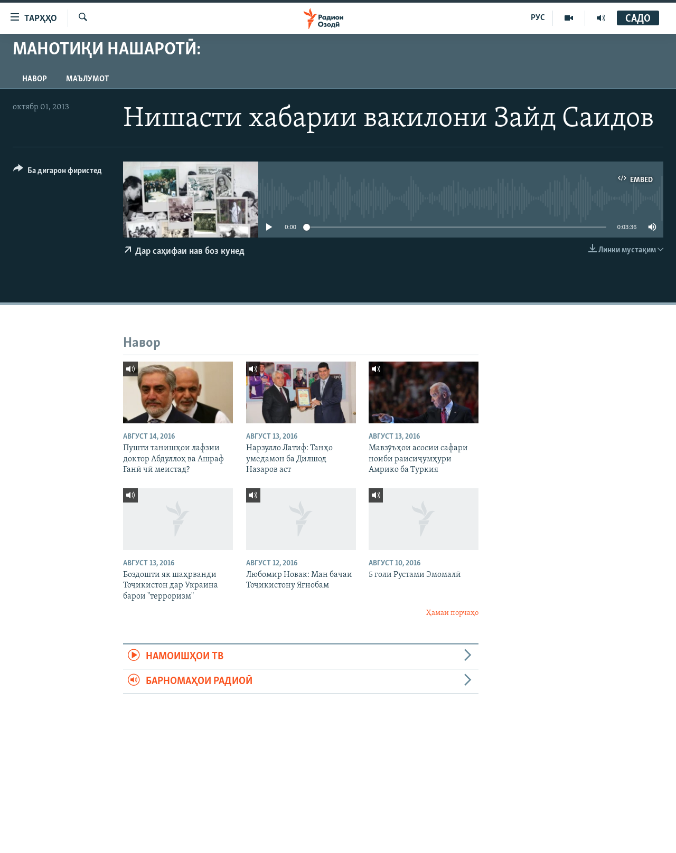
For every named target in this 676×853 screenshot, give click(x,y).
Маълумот (87, 79)
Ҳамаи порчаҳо (452, 613)
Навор (34, 79)
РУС (538, 18)
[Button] (57, 172)
